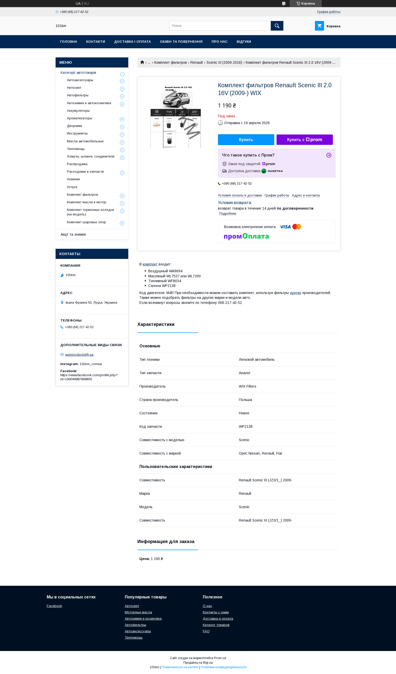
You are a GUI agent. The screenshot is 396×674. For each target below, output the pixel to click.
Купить (246, 140)
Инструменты (77, 133)
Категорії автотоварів (78, 73)
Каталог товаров (216, 625)
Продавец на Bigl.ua (198, 662)
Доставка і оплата (132, 41)
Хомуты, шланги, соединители (90, 156)
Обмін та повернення (181, 41)
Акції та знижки (73, 234)
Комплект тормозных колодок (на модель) (90, 212)
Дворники (74, 126)
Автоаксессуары (80, 80)
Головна (68, 41)
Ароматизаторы (79, 118)
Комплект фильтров (170, 62)
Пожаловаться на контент (180, 667)
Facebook (54, 606)
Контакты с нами (216, 612)
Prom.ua (220, 658)
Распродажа (77, 164)
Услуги (72, 187)
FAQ (206, 631)
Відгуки (244, 41)
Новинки (73, 179)
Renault (196, 62)
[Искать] (277, 26)
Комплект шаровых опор (86, 222)
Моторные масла (138, 612)
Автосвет (74, 87)
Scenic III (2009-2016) (224, 62)
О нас (207, 606)
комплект (150, 264)
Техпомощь (76, 149)
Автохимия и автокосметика (89, 103)
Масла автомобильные (85, 141)
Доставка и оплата (218, 618)
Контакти (95, 41)
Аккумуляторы (78, 111)
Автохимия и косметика (143, 618)
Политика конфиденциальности (223, 667)
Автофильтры (77, 95)
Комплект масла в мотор (86, 202)
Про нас (220, 41)
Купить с (304, 140)
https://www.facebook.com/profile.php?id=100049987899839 (89, 377)
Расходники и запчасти (85, 171)
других (295, 293)
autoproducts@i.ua (79, 354)
